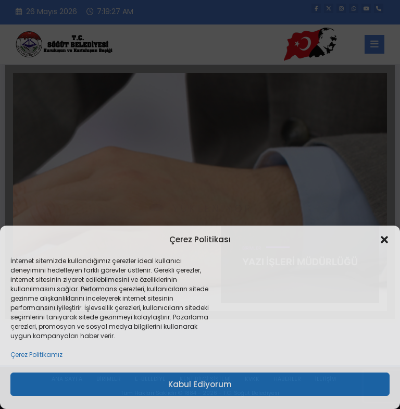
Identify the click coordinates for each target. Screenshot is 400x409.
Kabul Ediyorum (200, 384)
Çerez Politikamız (36, 354)
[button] (384, 239)
